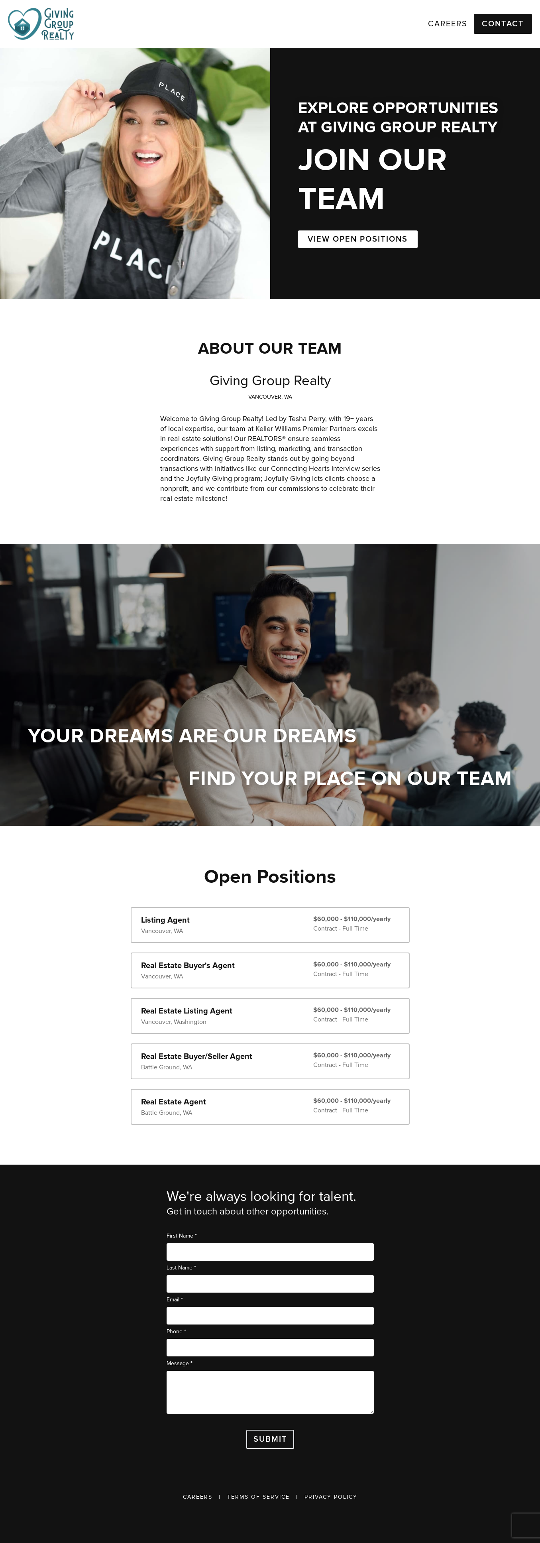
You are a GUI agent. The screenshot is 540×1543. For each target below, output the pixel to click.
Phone (176, 1331)
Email (175, 1299)
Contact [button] (503, 24)
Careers (197, 1497)
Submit (270, 1439)
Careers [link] (447, 24)
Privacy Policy (330, 1497)
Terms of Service (258, 1497)
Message (179, 1363)
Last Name (181, 1267)
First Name (182, 1235)
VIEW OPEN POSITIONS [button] (358, 239)
